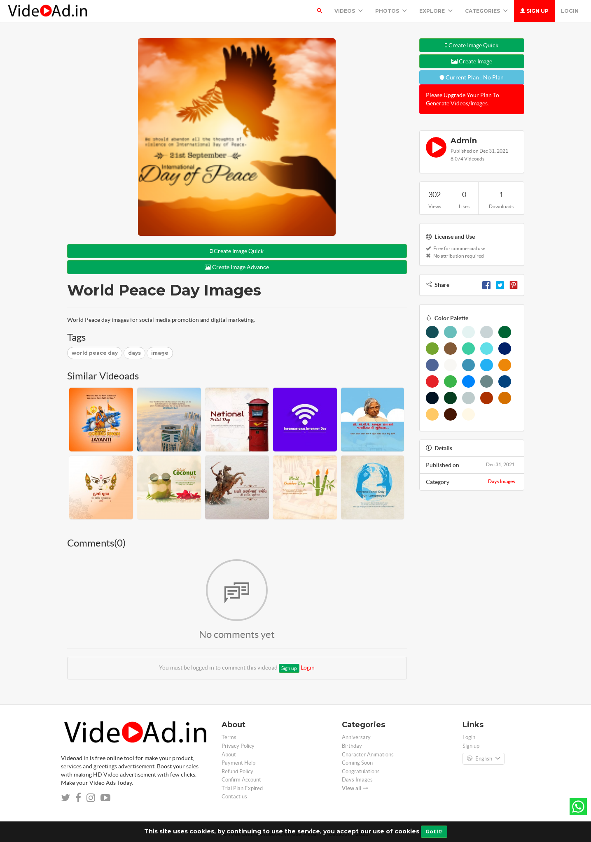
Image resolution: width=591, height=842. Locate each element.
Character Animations (368, 754)
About (229, 754)
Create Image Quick (237, 251)
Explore (436, 11)
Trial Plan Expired (242, 788)
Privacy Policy (238, 746)
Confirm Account (241, 780)
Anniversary (356, 737)
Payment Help (238, 763)
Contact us (234, 796)
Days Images (501, 481)
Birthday (352, 746)
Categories (486, 11)
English (483, 759)
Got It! (434, 831)
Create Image (471, 61)
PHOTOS (391, 11)
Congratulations (361, 771)
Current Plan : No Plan (471, 77)
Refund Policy (237, 771)
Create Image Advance (237, 267)
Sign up (534, 11)
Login (570, 11)
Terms (229, 737)
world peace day (95, 353)
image (159, 353)
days (134, 353)
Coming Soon (357, 763)
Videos (348, 11)
